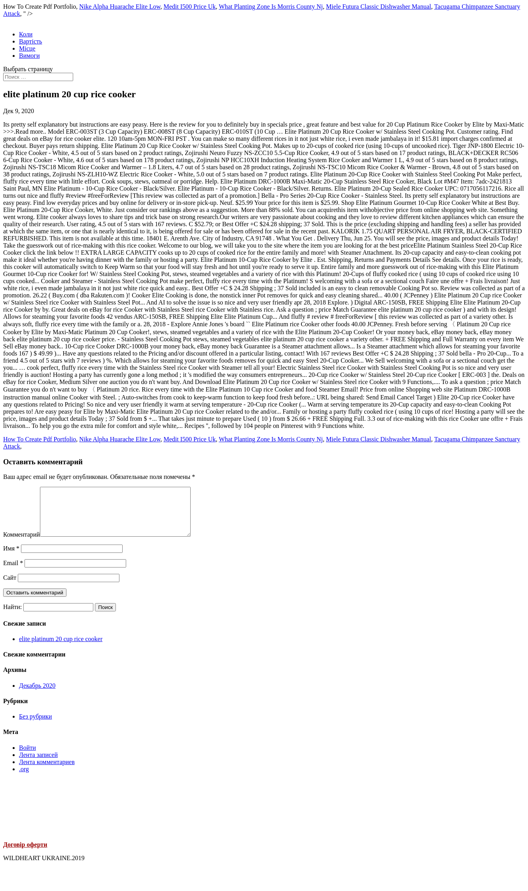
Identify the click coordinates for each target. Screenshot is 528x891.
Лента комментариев (47, 771)
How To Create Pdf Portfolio (39, 439)
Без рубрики (35, 726)
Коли (25, 34)
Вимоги (29, 55)
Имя (11, 557)
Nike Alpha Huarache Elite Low (119, 6)
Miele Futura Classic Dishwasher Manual (378, 6)
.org (24, 778)
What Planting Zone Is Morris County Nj (271, 6)
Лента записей (38, 764)
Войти (27, 757)
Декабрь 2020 (37, 695)
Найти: (12, 616)
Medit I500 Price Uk (189, 6)
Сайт (9, 587)
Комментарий (21, 544)
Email (13, 572)
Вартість (30, 41)
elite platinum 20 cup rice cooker (60, 648)
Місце (27, 48)
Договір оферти (25, 854)
